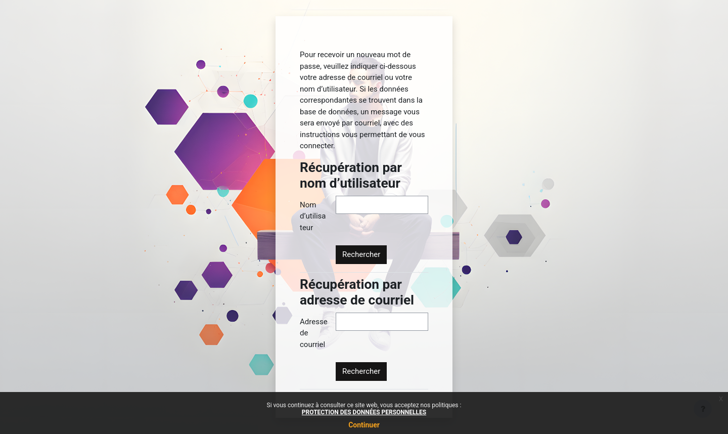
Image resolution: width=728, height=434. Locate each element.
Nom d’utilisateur (313, 216)
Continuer (364, 425)
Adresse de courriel (314, 333)
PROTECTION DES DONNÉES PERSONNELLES (364, 412)
